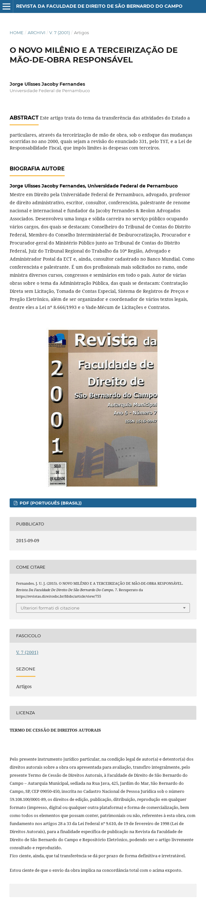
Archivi (36, 32)
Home (16, 32)
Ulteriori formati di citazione (50, 607)
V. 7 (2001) (59, 32)
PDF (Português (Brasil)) (50, 502)
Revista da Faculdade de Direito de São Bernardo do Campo (99, 6)
